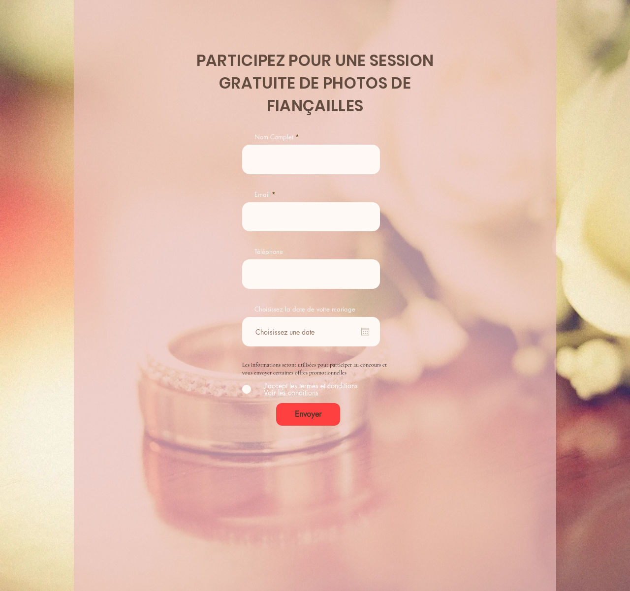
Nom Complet (273, 137)
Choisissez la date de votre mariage (304, 309)
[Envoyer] (308, 414)
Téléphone (268, 252)
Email (262, 194)
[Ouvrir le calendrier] (365, 332)
